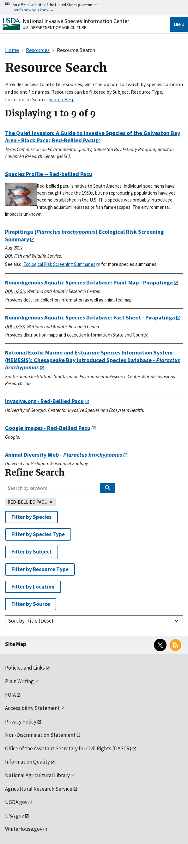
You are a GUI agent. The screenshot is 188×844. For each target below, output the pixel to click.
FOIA (10, 694)
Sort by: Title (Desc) (30, 620)
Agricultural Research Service (38, 788)
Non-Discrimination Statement (40, 734)
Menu (179, 24)
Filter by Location (33, 586)
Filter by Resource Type (40, 569)
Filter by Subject (31, 551)
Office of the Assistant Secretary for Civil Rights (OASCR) (68, 748)
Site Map (15, 644)
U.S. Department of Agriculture (54, 27)
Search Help (62, 99)
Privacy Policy (20, 721)
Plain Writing (19, 681)
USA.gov (14, 815)
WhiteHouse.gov (23, 828)
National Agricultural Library (37, 775)
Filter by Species (31, 516)
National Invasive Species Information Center (76, 21)
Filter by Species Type (38, 534)
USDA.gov (16, 802)
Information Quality (27, 761)
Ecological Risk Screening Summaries (59, 264)
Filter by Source (30, 604)
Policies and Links (25, 667)
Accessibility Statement (32, 708)
